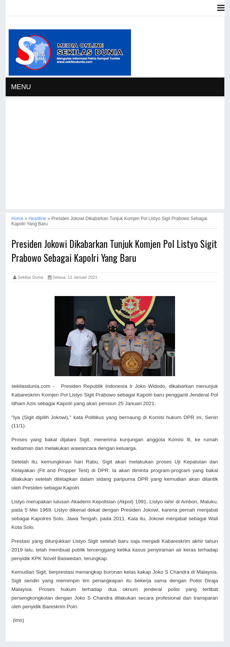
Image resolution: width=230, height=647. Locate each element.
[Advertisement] (115, 156)
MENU (21, 87)
